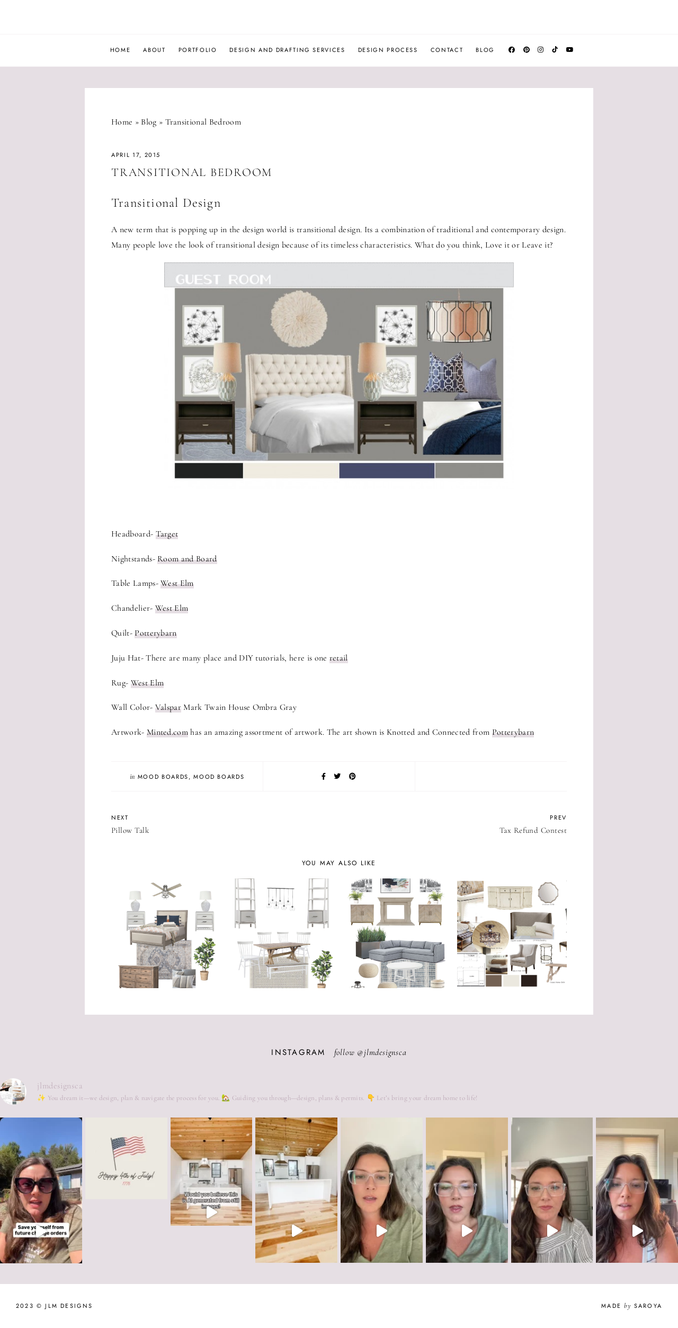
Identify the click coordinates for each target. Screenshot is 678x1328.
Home (120, 50)
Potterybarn (156, 633)
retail (338, 658)
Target (167, 534)
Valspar (168, 707)
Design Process (388, 50)
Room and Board (187, 558)
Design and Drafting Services (287, 50)
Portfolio (198, 50)
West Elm (177, 583)
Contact (447, 50)
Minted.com (167, 732)
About (154, 50)
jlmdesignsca (385, 1052)
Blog (485, 50)
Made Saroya (631, 1305)
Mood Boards (163, 776)
